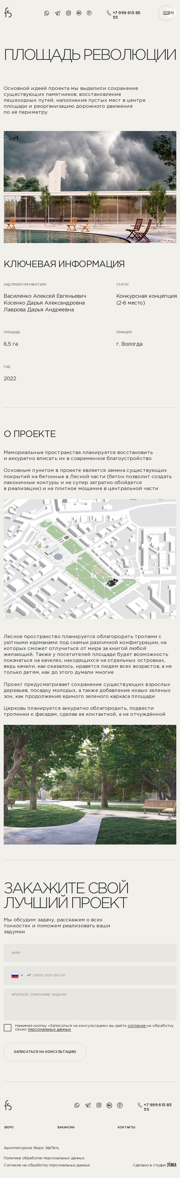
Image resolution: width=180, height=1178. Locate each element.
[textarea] (90, 1004)
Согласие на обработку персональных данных (47, 1165)
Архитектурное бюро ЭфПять (31, 1148)
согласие (137, 1025)
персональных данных (49, 1029)
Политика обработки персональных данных (44, 1158)
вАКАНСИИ (66, 1127)
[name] (90, 953)
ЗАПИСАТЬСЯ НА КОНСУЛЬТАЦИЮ (45, 1052)
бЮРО (9, 1127)
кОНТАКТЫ (126, 1127)
